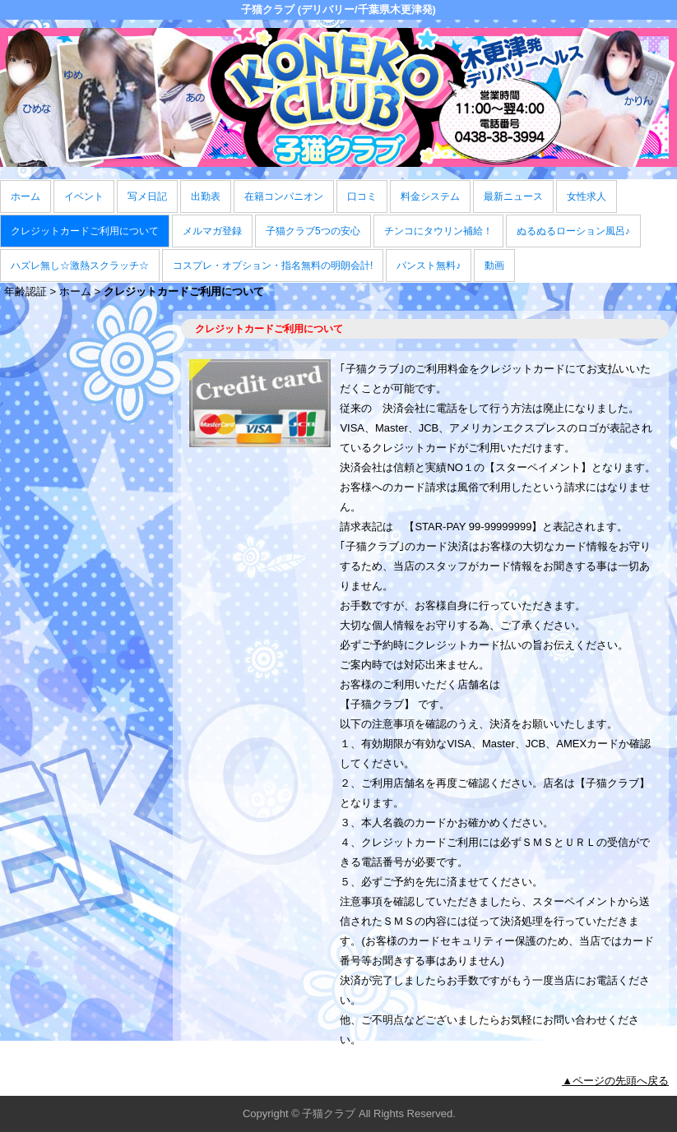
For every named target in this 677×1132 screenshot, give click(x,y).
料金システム (430, 196)
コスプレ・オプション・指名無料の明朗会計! (273, 265)
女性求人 (586, 196)
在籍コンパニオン (283, 196)
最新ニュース (513, 196)
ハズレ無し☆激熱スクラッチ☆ (80, 265)
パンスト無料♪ (428, 265)
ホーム (25, 196)
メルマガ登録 (212, 231)
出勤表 (205, 196)
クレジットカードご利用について (85, 231)
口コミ (362, 196)
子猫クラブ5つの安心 (313, 231)
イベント (84, 196)
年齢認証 (25, 291)
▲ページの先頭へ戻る (615, 1080)
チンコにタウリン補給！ (438, 231)
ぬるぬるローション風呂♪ (573, 231)
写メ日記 (147, 196)
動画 (494, 265)
